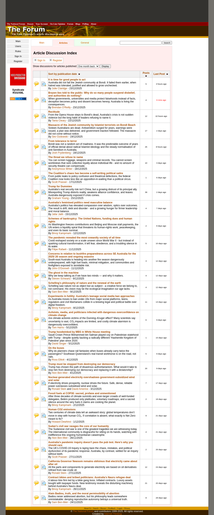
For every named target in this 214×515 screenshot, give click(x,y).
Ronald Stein (59, 389)
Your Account (41, 24)
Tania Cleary (59, 120)
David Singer (59, 343)
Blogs (78, 24)
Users (18, 46)
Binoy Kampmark (61, 233)
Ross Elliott (58, 359)
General (85, 42)
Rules (18, 51)
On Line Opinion (57, 24)
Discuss (103, 508)
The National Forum (16, 24)
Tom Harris (58, 327)
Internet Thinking (113, 513)
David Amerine (80, 389)
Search (95, 508)
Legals (119, 508)
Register (18, 61)
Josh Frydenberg (61, 152)
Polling (85, 24)
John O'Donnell (60, 268)
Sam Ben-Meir (60, 291)
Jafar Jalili (57, 214)
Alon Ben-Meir (60, 372)
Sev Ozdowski (60, 136)
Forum (70, 24)
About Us (87, 508)
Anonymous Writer (62, 168)
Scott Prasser (59, 182)
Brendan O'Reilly (61, 107)
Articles (63, 43)
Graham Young (60, 198)
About (93, 24)
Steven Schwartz (61, 278)
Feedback (111, 508)
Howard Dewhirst (61, 421)
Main (18, 41)
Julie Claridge (59, 88)
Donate (30, 24)
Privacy (127, 508)
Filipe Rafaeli (59, 249)
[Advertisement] (107, 11)
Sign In (18, 56)
